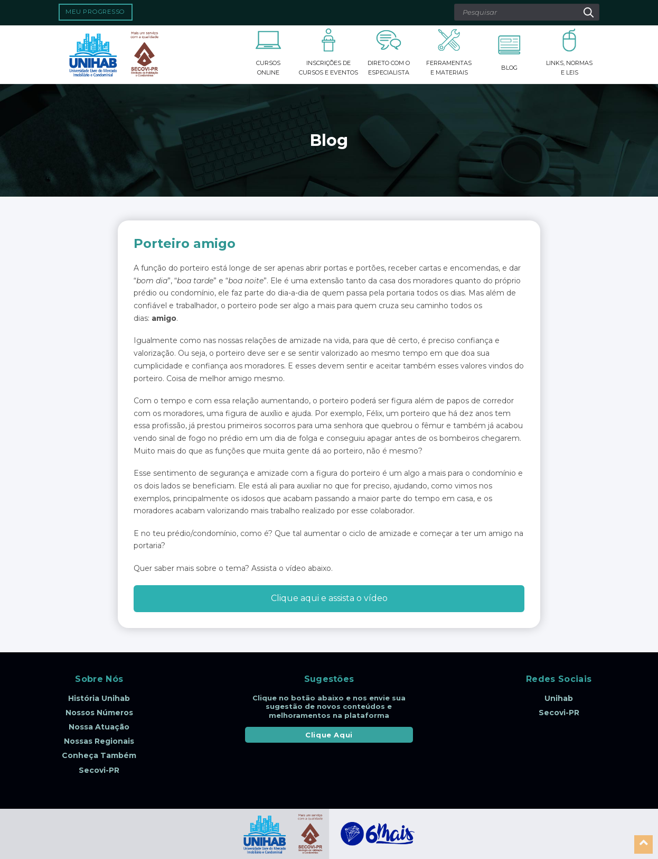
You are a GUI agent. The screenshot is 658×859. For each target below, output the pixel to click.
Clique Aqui (329, 735)
